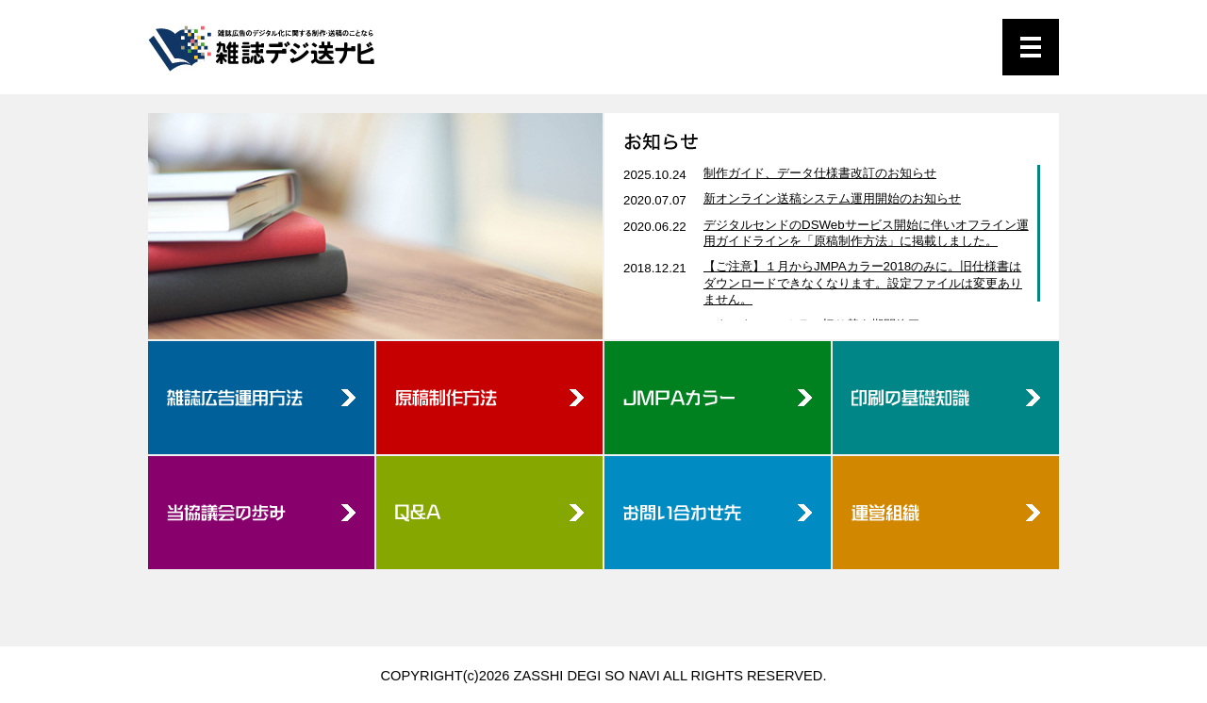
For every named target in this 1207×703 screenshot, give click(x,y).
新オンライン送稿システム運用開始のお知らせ (832, 198)
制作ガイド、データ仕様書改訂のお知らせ (819, 173)
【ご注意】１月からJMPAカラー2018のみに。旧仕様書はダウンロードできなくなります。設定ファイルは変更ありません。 (862, 282)
